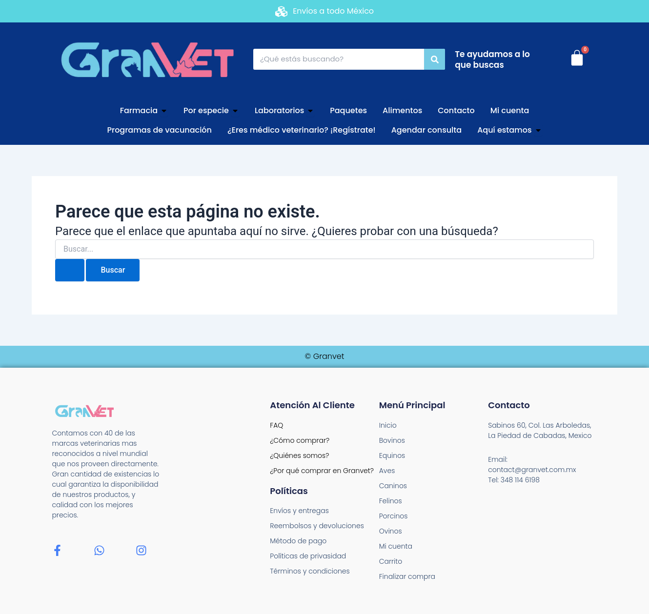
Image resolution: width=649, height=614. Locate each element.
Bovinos (392, 440)
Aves (387, 470)
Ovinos (390, 531)
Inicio (388, 425)
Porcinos (393, 516)
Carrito (391, 561)
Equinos (392, 455)
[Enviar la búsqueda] (69, 270)
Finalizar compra (407, 576)
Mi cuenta (395, 546)
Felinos (390, 501)
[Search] (434, 59)
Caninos (393, 486)
